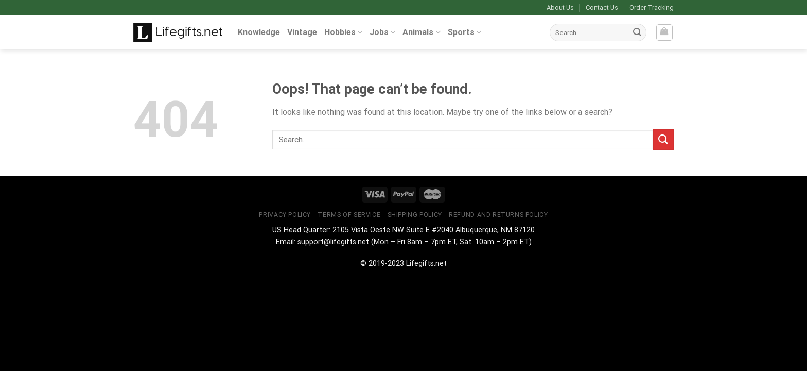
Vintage (302, 32)
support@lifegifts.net (333, 242)
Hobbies (343, 32)
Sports (464, 32)
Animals (421, 32)
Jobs (382, 32)
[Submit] (637, 32)
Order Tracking (651, 7)
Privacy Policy (285, 214)
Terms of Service (349, 214)
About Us (560, 7)
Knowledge (259, 32)
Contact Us (602, 7)
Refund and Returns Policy (498, 214)
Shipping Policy (415, 214)
